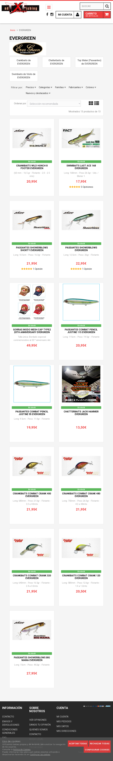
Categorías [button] (45, 87)
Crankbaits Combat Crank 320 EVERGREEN (32, 577)
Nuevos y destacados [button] (38, 93)
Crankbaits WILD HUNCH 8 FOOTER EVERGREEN (32, 167)
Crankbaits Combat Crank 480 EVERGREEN (81, 495)
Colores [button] (91, 87)
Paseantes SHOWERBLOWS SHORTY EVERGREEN (32, 249)
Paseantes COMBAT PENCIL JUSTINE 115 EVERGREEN (81, 331)
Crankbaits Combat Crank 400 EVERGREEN (32, 495)
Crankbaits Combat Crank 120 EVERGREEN (81, 577)
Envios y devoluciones (10, 723)
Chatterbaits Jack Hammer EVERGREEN (81, 413)
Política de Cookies (21, 749)
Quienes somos (38, 729)
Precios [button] (31, 87)
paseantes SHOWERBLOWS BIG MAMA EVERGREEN (32, 659)
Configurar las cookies (40, 754)
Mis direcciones (66, 731)
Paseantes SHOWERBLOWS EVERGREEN (81, 249)
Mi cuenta (62, 716)
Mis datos (62, 726)
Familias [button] (60, 87)
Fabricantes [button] (76, 87)
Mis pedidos (63, 721)
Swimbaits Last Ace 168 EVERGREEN (81, 167)
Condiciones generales (10, 731)
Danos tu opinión (40, 724)
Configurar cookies (97, 749)
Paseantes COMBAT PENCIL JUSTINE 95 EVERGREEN (31, 413)
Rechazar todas (99, 743)
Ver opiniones (37, 719)
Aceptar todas (78, 743)
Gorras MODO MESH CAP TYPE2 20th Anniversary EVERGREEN (32, 331)
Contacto (8, 716)
